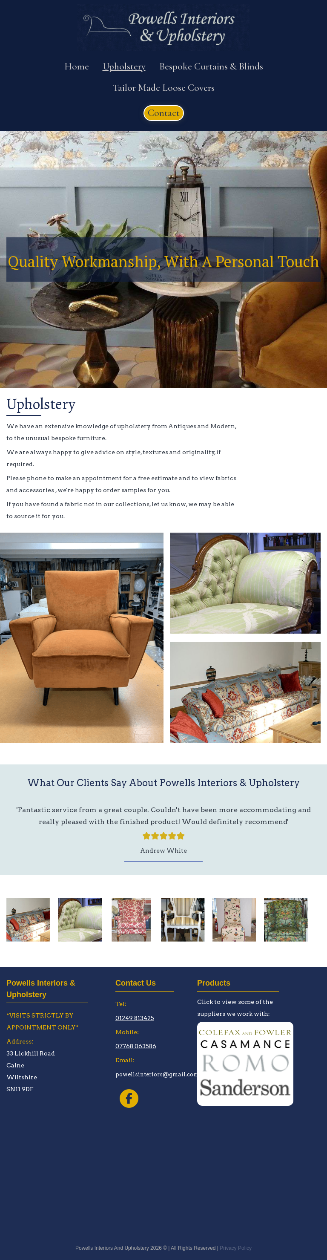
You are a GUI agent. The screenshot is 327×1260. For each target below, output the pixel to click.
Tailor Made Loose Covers (163, 88)
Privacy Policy (236, 1248)
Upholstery (124, 66)
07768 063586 (135, 1046)
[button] (163, 113)
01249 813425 (134, 1018)
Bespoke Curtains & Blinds (211, 66)
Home (76, 66)
